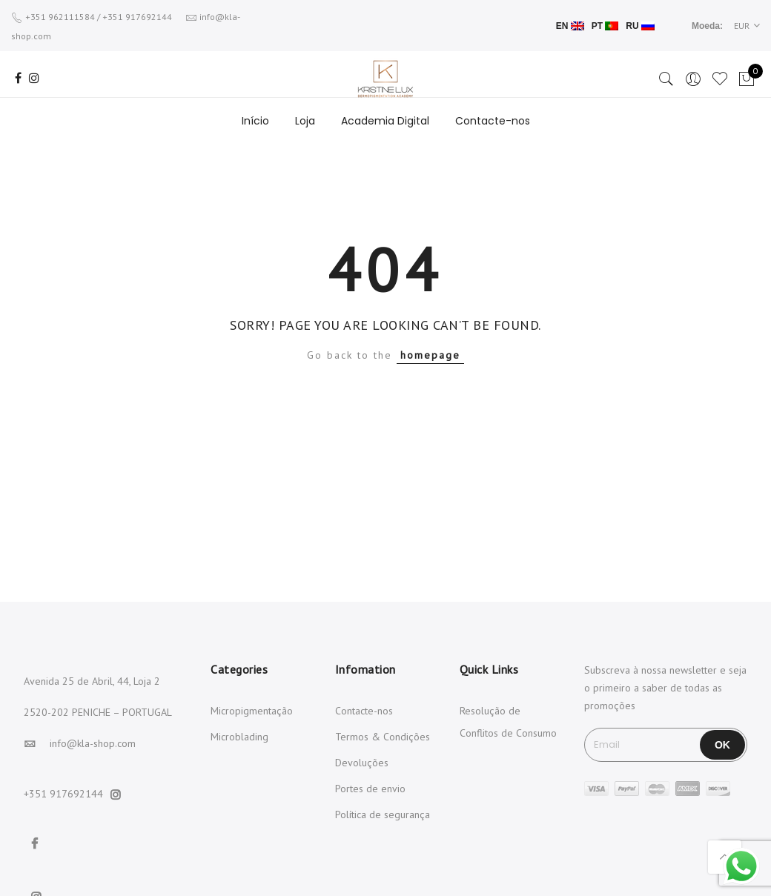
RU (640, 26)
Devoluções (361, 762)
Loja (305, 120)
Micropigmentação (252, 710)
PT (605, 26)
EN (570, 26)
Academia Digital (385, 120)
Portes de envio (370, 788)
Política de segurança (382, 814)
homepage (430, 355)
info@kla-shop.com (93, 743)
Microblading (239, 736)
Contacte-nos (492, 120)
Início (255, 120)
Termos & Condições (382, 736)
